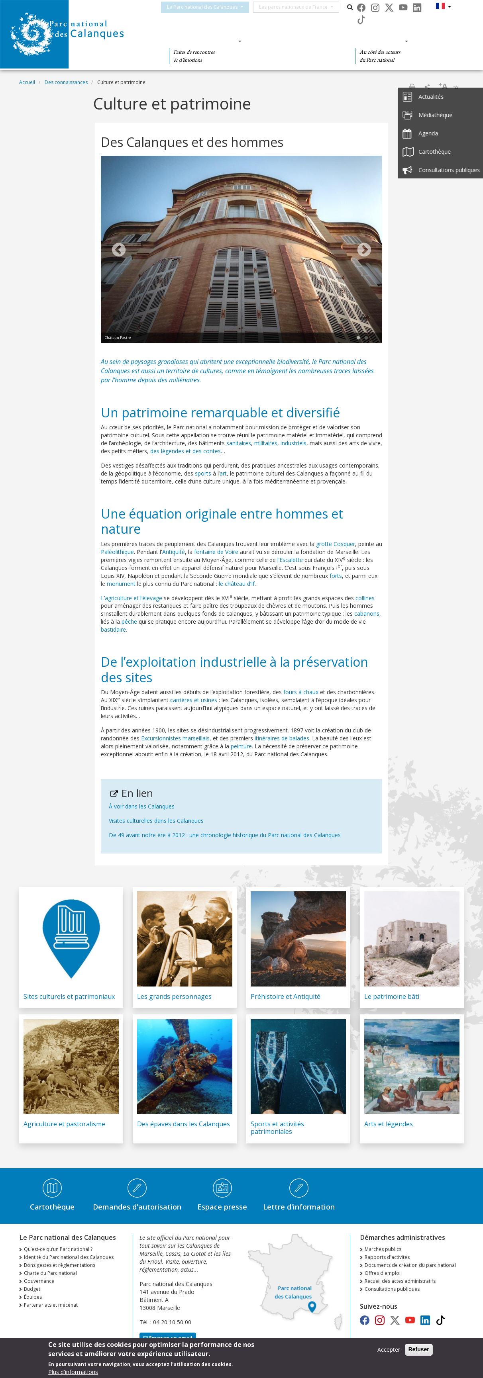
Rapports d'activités (387, 1257)
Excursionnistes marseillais (175, 738)
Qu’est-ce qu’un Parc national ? (58, 1249)
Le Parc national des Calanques (206, 7)
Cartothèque (52, 1207)
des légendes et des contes (185, 451)
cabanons (366, 613)
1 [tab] (358, 338)
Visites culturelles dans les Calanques (156, 820)
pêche (129, 621)
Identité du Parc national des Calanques (69, 1257)
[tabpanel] (241, 250)
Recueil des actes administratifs (400, 1281)
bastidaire (113, 629)
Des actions (379, 41)
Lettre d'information (299, 1207)
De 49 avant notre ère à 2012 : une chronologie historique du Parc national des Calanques (225, 835)
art (223, 473)
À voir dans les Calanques (142, 806)
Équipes (33, 1297)
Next (364, 250)
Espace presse (222, 1207)
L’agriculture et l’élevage (131, 598)
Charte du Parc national (50, 1273)
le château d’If (237, 583)
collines (365, 598)
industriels (293, 443)
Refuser (418, 1350)
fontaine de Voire (216, 552)
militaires (265, 443)
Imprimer (412, 86)
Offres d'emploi (383, 1273)
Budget (32, 1289)
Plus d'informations (73, 1373)
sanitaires (238, 443)
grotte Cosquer (335, 544)
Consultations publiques (392, 1289)
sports (203, 473)
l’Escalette (290, 560)
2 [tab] (366, 338)
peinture (241, 746)
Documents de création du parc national (410, 1265)
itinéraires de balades (282, 738)
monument (121, 583)
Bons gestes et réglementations (59, 1265)
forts (336, 575)
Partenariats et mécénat (51, 1305)
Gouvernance (39, 1281)
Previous (119, 250)
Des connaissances (295, 41)
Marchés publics (383, 1249)
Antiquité (173, 552)
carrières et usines (193, 700)
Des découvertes (202, 41)
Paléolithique (117, 552)
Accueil (27, 82)
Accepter (388, 1351)
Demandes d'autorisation (137, 1207)
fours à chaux (300, 692)
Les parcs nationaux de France (297, 7)
